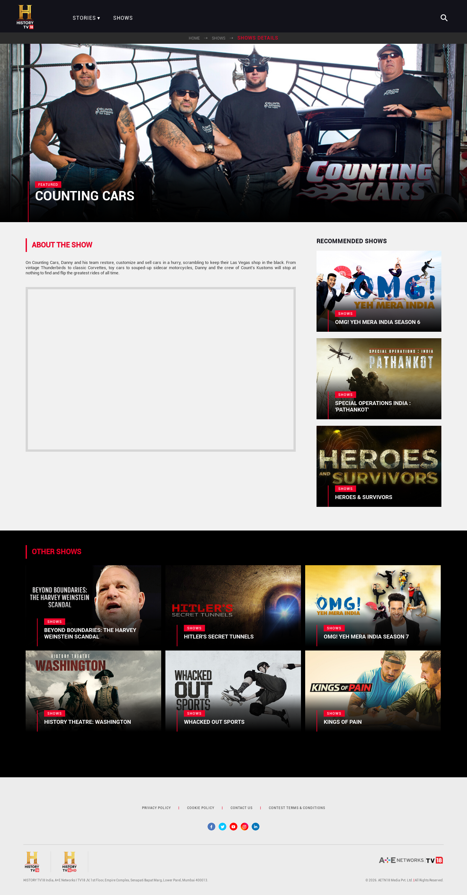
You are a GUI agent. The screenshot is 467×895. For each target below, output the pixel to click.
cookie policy (200, 808)
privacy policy (156, 808)
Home (194, 38)
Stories (84, 18)
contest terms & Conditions (297, 808)
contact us (242, 808)
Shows (123, 18)
